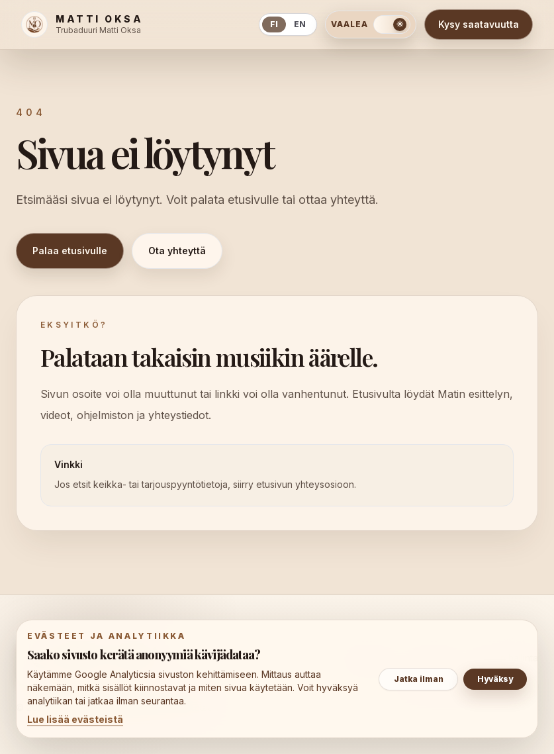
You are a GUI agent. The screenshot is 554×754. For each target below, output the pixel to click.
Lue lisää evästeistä (75, 719)
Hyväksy (495, 679)
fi (274, 24)
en (300, 24)
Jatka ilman (418, 679)
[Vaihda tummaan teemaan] (370, 24)
